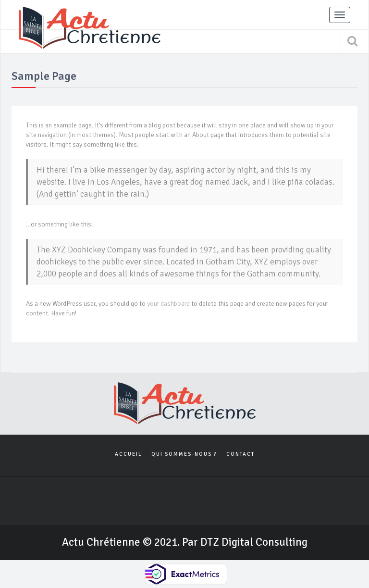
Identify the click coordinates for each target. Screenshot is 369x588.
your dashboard (168, 304)
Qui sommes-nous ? (184, 454)
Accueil (128, 454)
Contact (240, 454)
